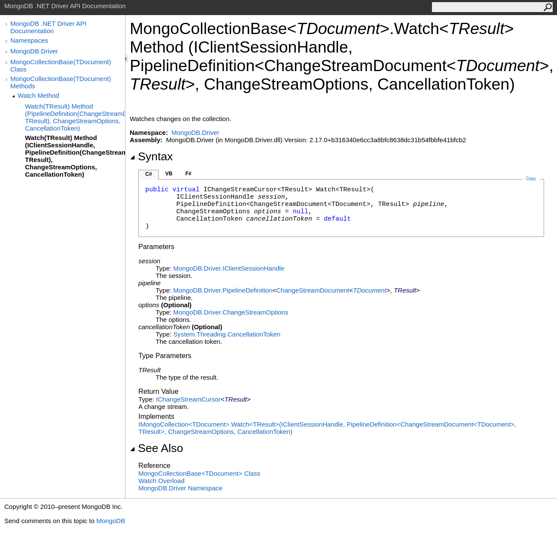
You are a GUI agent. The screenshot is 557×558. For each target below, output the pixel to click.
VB (168, 174)
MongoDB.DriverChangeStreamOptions (230, 312)
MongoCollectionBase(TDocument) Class (60, 65)
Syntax (151, 156)
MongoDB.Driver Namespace (180, 488)
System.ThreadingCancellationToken (226, 334)
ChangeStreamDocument (312, 290)
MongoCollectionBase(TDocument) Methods (60, 82)
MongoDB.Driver (34, 51)
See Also (156, 448)
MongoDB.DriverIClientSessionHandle (229, 268)
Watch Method (38, 95)
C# (148, 174)
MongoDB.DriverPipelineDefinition (222, 290)
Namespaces (29, 40)
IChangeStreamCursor (188, 399)
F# (188, 174)
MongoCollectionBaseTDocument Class (199, 473)
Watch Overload (161, 480)
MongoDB (110, 520)
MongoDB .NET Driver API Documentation (48, 27)
